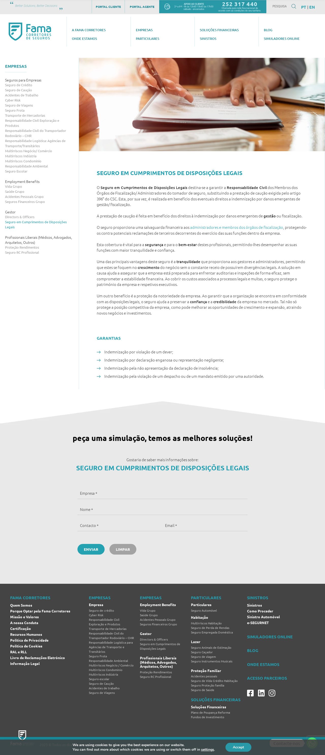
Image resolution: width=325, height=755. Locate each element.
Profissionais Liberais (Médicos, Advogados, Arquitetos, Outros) (38, 240)
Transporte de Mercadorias (25, 115)
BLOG (252, 650)
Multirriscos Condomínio (23, 161)
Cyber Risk (13, 100)
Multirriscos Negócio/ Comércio (28, 151)
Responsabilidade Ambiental (26, 166)
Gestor (10, 211)
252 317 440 (239, 4)
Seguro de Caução (18, 90)
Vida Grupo (13, 186)
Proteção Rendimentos (22, 247)
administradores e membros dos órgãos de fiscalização (236, 227)
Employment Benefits (22, 181)
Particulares (201, 604)
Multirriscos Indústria (21, 156)
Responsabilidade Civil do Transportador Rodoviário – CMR (35, 133)
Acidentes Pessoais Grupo (24, 196)
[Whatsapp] (312, 743)
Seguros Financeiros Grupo (25, 201)
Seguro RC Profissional (22, 252)
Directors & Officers (20, 217)
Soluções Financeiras (208, 707)
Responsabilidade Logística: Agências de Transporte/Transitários (35, 143)
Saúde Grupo (14, 191)
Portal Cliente (108, 7)
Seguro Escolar (16, 171)
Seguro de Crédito (18, 85)
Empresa (96, 604)
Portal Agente (142, 7)
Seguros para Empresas (23, 79)
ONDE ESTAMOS (263, 664)
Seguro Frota (15, 110)
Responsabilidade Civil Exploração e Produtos (32, 123)
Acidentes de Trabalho (21, 95)
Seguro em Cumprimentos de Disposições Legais (36, 224)
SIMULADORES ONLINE (270, 636)
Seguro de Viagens (19, 105)
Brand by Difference (147, 744)
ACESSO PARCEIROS (267, 678)
